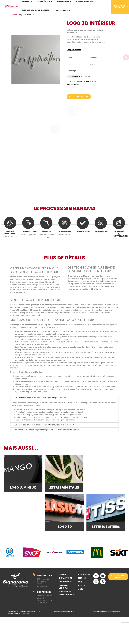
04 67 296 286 (44, 597)
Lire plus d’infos (74, 51)
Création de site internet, (101, 616)
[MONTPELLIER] (34, 580)
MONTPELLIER (44, 581)
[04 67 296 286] (34, 596)
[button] (14, 61)
